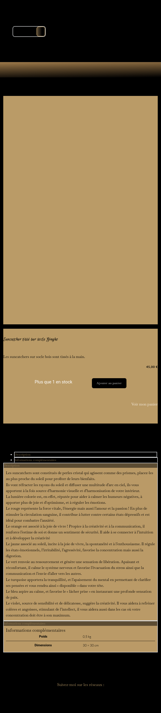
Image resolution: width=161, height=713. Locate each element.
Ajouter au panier (109, 383)
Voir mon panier (144, 404)
